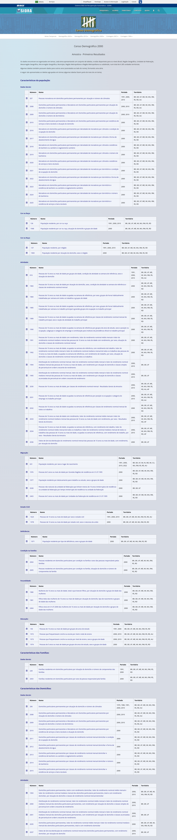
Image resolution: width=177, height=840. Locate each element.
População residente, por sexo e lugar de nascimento (58, 464)
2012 (31, 747)
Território (126, 10)
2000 (31, 804)
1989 (31, 318)
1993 (31, 793)
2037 (31, 832)
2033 (31, 419)
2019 (31, 154)
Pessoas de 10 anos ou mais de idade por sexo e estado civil (62, 517)
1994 (31, 365)
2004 (31, 562)
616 (31, 275)
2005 (31, 570)
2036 (31, 442)
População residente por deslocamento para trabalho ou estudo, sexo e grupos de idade (71, 480)
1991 (31, 340)
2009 (31, 114)
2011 (31, 739)
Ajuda (147, 10)
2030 (31, 386)
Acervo (115, 10)
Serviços (52, 2)
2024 (31, 195)
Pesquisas (104, 10)
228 (31, 671)
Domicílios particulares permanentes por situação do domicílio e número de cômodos (70, 706)
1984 (31, 297)
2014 (31, 763)
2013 (31, 755)
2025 (31, 203)
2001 (31, 815)
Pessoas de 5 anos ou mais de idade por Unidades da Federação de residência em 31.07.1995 (73, 496)
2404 (31, 608)
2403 (31, 496)
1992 (31, 352)
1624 (32, 517)
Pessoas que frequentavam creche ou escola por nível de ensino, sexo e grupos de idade (72, 639)
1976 (31, 472)
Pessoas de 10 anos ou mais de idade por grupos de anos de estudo (64, 629)
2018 (31, 146)
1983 (31, 286)
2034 (31, 431)
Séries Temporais (50, 36)
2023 (31, 187)
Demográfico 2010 (81, 36)
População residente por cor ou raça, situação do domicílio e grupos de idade (69, 228)
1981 (31, 600)
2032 (31, 408)
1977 (31, 480)
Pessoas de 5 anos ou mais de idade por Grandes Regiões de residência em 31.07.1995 (70, 472)
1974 (32, 644)
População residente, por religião (54, 248)
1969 (33, 253)
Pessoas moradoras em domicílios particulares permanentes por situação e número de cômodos (74, 98)
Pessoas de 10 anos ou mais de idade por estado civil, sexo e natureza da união (69, 522)
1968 (32, 228)
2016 (31, 130)
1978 (32, 522)
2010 (31, 122)
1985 (31, 308)
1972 (32, 634)
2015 (31, 771)
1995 (31, 376)
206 (31, 706)
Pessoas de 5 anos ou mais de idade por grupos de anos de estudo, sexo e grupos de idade (73, 644)
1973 (32, 639)
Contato (137, 10)
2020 (31, 162)
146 (31, 629)
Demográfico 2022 (65, 36)
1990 (31, 329)
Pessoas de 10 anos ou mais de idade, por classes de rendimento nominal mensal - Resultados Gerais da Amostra (80, 386)
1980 (31, 592)
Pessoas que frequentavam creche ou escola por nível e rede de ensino (66, 634)
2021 (31, 171)
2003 (31, 679)
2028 (31, 488)
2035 (31, 824)
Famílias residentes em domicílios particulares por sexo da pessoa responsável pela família (72, 679)
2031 (31, 397)
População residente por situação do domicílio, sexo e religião (65, 253)
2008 (31, 106)
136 (31, 223)
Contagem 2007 (112, 36)
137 (32, 248)
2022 (31, 179)
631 (31, 464)
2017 (31, 138)
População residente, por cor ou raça (54, 223)
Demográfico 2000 (97, 36)
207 (31, 98)
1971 (33, 541)
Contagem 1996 (126, 36)
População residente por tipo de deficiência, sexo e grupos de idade (67, 541)
